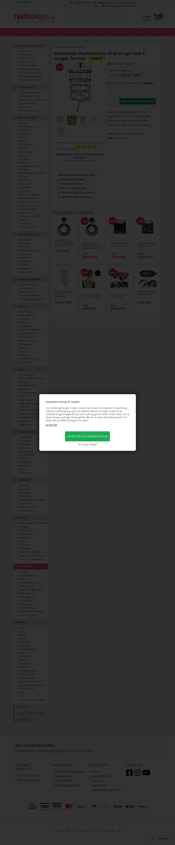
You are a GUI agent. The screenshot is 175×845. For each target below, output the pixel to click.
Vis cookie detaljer (87, 444)
